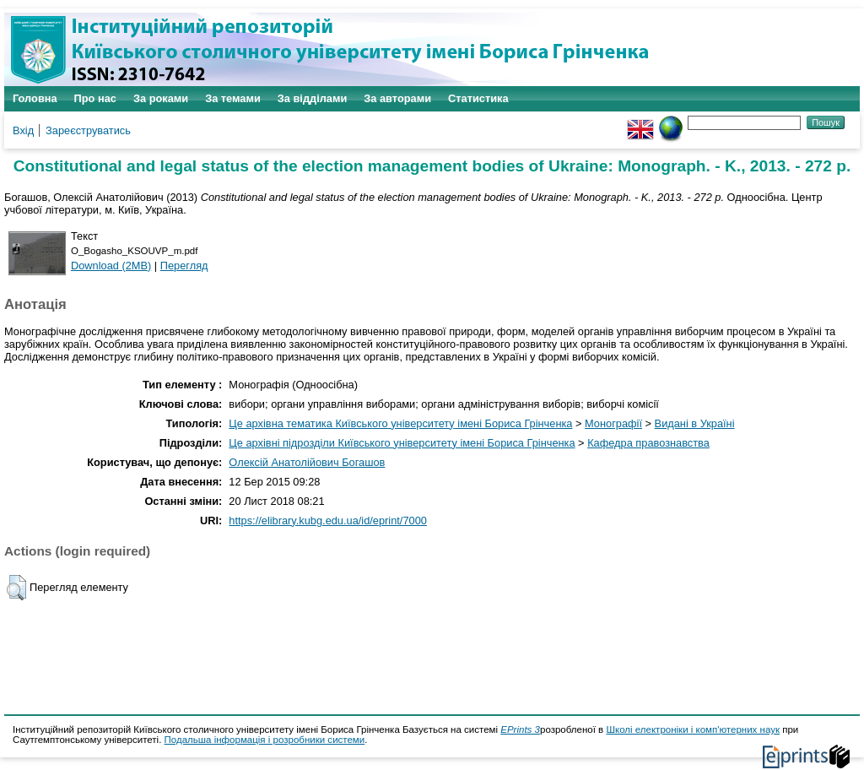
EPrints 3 (520, 729)
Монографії (613, 423)
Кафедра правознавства (648, 443)
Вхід (23, 130)
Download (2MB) (111, 265)
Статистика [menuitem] (478, 98)
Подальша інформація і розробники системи (265, 740)
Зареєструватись (88, 130)
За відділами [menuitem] (313, 98)
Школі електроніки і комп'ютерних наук (693, 729)
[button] (16, 587)
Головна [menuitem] (35, 98)
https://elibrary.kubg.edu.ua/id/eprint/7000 (328, 520)
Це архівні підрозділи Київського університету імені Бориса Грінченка (402, 443)
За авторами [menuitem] (397, 98)
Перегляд (184, 265)
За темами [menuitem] (233, 98)
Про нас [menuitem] (95, 98)
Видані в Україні (695, 423)
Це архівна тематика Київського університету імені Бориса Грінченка (400, 423)
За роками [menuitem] (160, 98)
